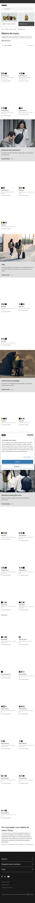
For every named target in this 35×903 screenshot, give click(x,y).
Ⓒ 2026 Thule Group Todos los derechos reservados (13, 894)
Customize (17, 466)
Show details (27, 457)
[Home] (6, 5)
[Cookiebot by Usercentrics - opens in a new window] (26, 435)
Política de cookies (5, 884)
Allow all (17, 461)
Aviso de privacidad (5, 882)
